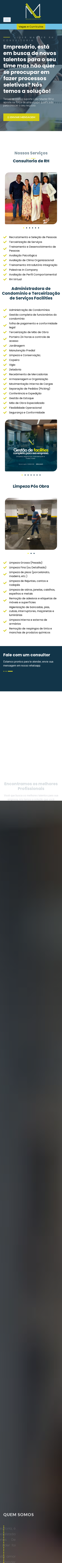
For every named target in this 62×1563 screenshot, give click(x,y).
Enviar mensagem (21, 117)
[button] (23, 227)
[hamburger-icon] (7, 19)
